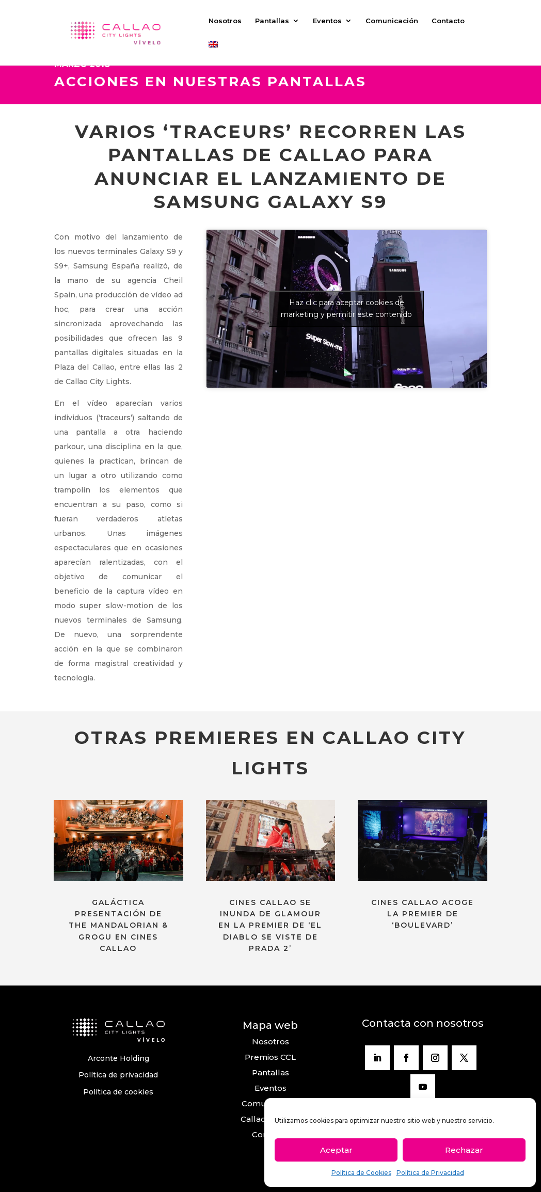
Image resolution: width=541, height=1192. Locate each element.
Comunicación (391, 21)
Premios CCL (270, 1057)
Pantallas (272, 21)
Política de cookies (118, 1091)
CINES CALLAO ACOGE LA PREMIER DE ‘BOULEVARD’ (422, 914)
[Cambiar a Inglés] (213, 53)
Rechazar (464, 1150)
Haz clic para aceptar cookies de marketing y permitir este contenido (346, 308)
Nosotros (225, 21)
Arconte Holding (118, 1058)
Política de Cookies (361, 1173)
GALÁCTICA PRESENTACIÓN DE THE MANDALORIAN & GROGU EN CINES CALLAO (118, 925)
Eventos (327, 21)
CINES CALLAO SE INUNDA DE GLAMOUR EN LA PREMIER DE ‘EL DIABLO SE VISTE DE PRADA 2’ (270, 925)
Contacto (448, 21)
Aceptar (336, 1150)
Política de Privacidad (430, 1173)
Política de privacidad (118, 1074)
